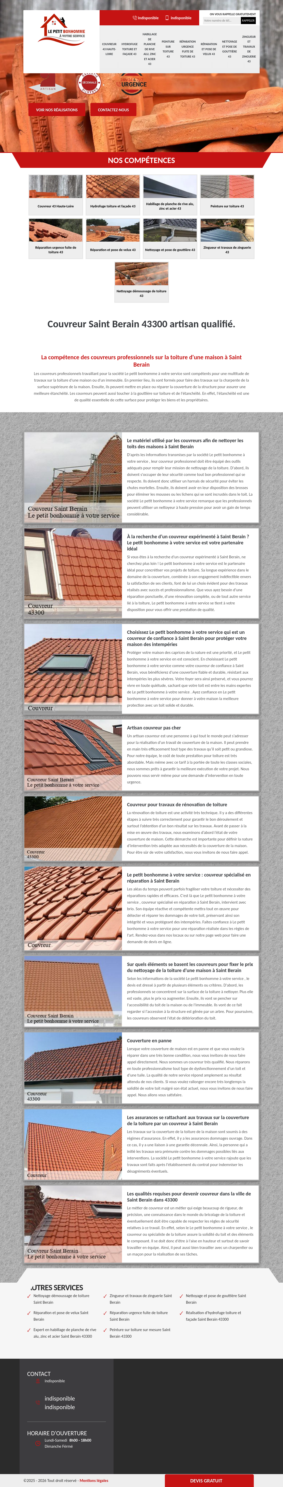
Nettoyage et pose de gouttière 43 (229, 49)
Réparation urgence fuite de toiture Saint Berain (139, 1316)
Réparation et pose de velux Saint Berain (61, 1316)
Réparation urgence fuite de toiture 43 (188, 49)
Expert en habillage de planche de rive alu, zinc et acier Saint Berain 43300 (65, 1333)
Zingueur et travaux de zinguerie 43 (249, 49)
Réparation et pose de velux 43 (209, 49)
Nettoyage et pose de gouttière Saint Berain (216, 1299)
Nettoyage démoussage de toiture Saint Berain (61, 1299)
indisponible (145, 17)
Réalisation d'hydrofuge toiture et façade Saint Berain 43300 (213, 1316)
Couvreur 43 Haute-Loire (109, 49)
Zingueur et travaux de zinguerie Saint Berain (141, 1299)
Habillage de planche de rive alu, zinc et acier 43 (150, 49)
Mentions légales (94, 1480)
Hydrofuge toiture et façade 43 (130, 49)
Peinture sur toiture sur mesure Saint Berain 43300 (140, 1333)
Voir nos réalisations (57, 110)
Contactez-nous (113, 110)
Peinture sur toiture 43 (168, 49)
